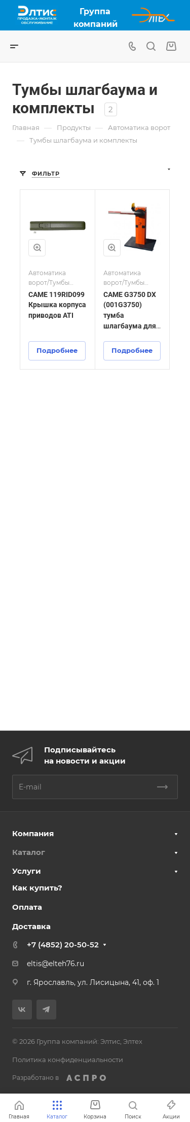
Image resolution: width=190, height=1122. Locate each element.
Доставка (31, 926)
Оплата (27, 907)
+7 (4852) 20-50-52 (63, 944)
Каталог (28, 852)
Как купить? (37, 888)
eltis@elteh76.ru (55, 963)
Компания (33, 833)
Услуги (26, 871)
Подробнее (57, 350)
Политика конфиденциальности (67, 1059)
